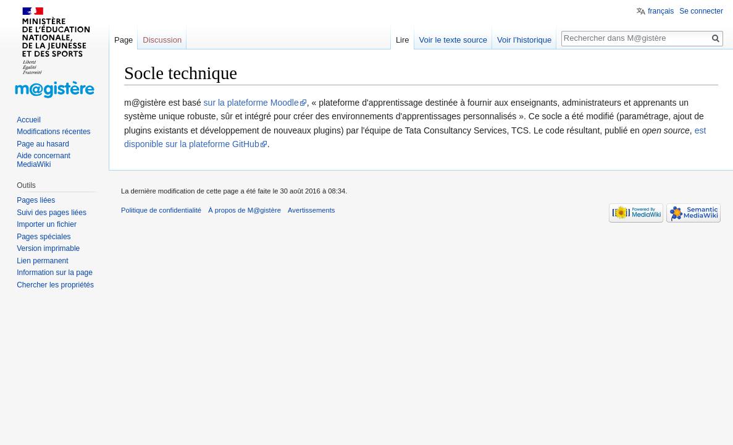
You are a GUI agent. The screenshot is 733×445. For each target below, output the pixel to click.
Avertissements (311, 210)
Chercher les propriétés (55, 285)
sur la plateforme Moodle (251, 103)
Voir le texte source (453, 39)
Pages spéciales (43, 236)
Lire (402, 39)
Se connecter (701, 11)
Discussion (162, 39)
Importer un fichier (47, 224)
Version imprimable (48, 248)
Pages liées (36, 200)
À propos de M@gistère (244, 210)
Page (123, 39)
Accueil (29, 120)
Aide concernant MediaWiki (43, 160)
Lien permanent (42, 260)
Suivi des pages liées (51, 212)
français (661, 11)
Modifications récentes (53, 131)
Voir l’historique (524, 39)
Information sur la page (55, 272)
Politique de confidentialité (161, 210)
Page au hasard (43, 144)
